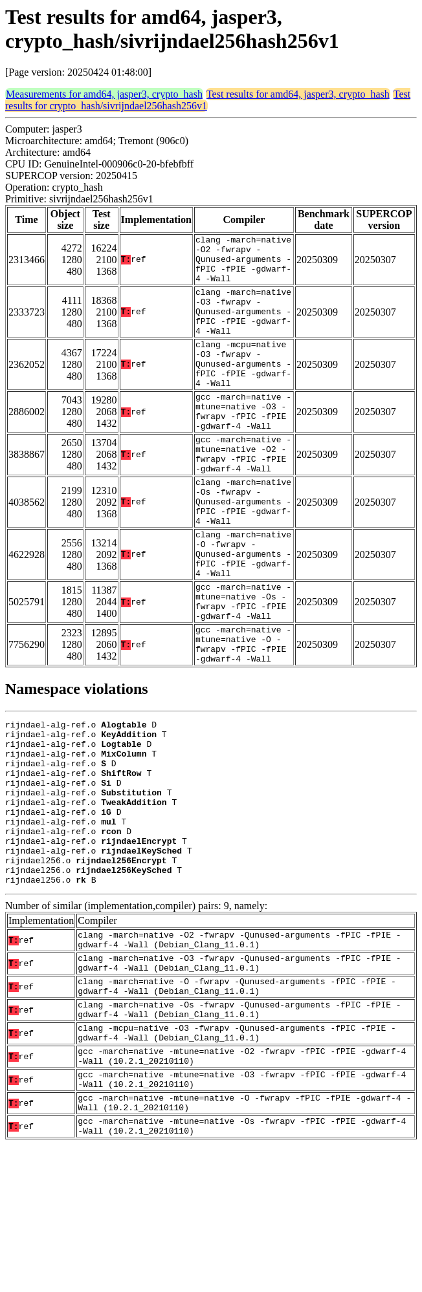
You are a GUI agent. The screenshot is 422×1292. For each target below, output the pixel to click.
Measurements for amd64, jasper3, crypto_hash (104, 94)
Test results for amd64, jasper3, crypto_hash (298, 94)
